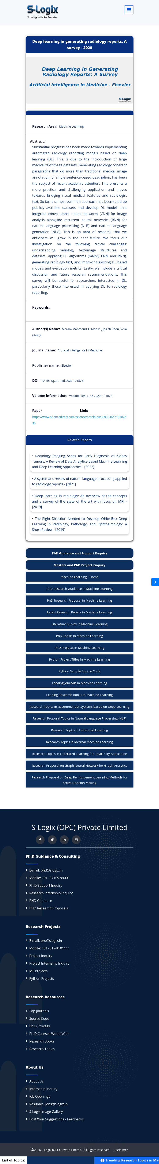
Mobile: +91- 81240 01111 (49, 948)
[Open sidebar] (155, 582)
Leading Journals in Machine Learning (79, 683)
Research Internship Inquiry (51, 893)
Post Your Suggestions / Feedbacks (56, 1119)
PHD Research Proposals (48, 908)
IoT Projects (38, 971)
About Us (36, 1081)
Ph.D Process (39, 1026)
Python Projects (41, 978)
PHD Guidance (40, 900)
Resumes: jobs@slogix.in (48, 1104)
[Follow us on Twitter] (52, 839)
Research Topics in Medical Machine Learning (79, 742)
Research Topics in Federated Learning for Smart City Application (79, 754)
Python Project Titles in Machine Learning (79, 659)
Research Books (41, 1041)
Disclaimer (119, 1150)
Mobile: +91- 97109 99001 (49, 878)
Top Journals (39, 1011)
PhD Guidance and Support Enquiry (79, 553)
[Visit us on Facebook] (40, 839)
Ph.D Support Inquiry (45, 885)
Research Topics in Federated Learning (79, 730)
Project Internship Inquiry (49, 963)
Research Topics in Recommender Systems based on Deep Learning (79, 706)
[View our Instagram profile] (76, 839)
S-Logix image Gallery (46, 1111)
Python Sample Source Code (79, 671)
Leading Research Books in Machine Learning (79, 695)
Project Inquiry (40, 955)
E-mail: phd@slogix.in (46, 870)
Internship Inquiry (43, 1089)
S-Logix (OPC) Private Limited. (62, 1150)
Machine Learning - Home (80, 577)
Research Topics (42, 1049)
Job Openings (39, 1096)
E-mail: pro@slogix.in (45, 940)
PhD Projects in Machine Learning (79, 647)
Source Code (39, 1018)
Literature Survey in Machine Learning (79, 624)
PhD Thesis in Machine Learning (79, 636)
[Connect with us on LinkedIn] (64, 839)
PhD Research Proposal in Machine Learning (79, 600)
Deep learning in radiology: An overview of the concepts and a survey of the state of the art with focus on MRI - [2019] (79, 501)
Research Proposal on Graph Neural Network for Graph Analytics (79, 765)
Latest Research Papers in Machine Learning (79, 612)
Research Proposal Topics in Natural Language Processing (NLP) (79, 718)
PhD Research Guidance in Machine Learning (79, 588)
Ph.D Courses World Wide (49, 1033)
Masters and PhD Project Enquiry (79, 565)
